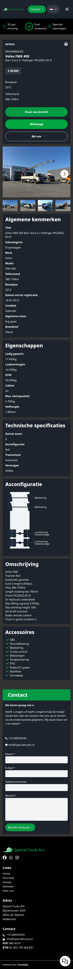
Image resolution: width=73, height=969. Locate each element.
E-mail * (36, 771)
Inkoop (7, 882)
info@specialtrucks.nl (21, 745)
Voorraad (8, 878)
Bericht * (36, 807)
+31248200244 (17, 738)
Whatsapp (36, 124)
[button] (9, 174)
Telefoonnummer (36, 785)
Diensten (8, 886)
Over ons (8, 891)
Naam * (36, 757)
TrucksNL (23, 964)
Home (6, 873)
